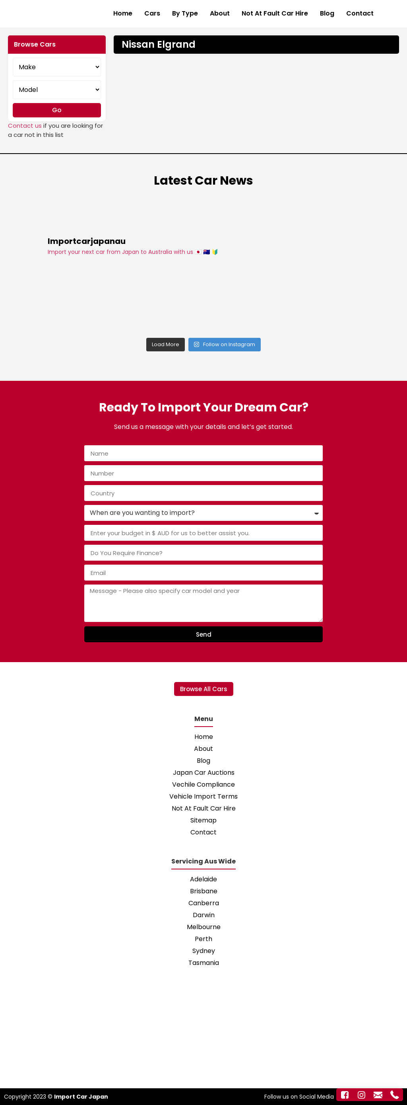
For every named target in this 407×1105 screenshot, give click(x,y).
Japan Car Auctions (204, 772)
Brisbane (203, 891)
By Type (185, 13)
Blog (327, 13)
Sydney (203, 950)
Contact (360, 13)
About (220, 13)
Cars (152, 13)
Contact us (25, 125)
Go (57, 110)
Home (122, 13)
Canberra (203, 903)
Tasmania (203, 962)
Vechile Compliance (203, 784)
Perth (203, 938)
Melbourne (204, 927)
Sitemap (203, 820)
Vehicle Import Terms (203, 796)
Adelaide (203, 879)
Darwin (204, 915)
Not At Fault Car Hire (275, 13)
